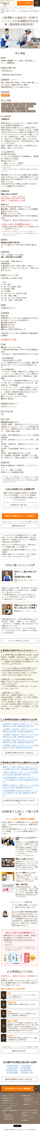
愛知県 (31, 8)
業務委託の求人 (8, 1100)
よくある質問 (7, 1108)
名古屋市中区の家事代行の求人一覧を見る (18, 801)
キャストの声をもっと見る (19, 641)
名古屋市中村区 (12, 1070)
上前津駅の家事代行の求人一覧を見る (18, 753)
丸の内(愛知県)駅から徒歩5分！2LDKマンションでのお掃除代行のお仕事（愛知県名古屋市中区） (21, 780)
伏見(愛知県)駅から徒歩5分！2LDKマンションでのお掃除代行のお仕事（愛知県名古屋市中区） (20, 793)
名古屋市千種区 (12, 1066)
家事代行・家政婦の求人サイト (7, 3)
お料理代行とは (28, 1100)
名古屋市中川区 (27, 1073)
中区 (7, 9)
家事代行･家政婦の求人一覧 (11, 1111)
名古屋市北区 (12, 1068)
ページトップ (36, 1088)
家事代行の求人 (8, 1114)
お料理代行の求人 (9, 1119)
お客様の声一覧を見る (18, 505)
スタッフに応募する (25, 3)
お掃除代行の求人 (9, 1117)
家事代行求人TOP (19, 526)
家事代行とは (27, 1095)
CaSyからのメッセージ (10, 1103)
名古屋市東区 (26, 1066)
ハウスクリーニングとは (31, 1102)
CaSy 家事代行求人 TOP (6, 8)
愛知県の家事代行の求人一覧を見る (18, 1079)
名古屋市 (2, 9)
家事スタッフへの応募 (29, 1113)
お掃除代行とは (28, 1098)
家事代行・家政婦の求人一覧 (21, 8)
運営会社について (28, 1115)
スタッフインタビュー (10, 1105)
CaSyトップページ (9, 1095)
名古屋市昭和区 (26, 1070)
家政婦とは (27, 1104)
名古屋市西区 (25, 1068)
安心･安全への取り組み (30, 1110)
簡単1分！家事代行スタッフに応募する (20, 516)
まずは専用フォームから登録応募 (17, 1088)
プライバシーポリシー (29, 1118)
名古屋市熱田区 (13, 1073)
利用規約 (25, 1120)
